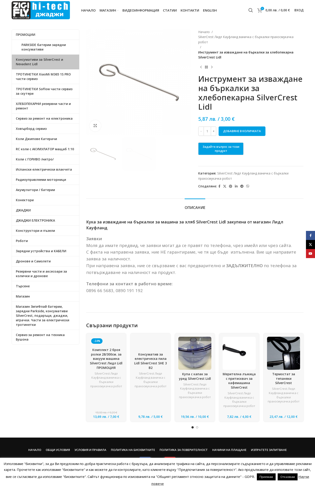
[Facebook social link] (219, 186)
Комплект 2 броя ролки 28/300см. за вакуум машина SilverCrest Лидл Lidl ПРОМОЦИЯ (106, 359)
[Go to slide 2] (197, 427)
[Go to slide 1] (192, 427)
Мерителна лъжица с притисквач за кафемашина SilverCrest (239, 381)
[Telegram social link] (242, 186)
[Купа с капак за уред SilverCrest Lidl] (194, 353)
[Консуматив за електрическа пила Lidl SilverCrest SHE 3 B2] (150, 343)
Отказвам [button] (287, 477)
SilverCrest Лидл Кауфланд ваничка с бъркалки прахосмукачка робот (246, 39)
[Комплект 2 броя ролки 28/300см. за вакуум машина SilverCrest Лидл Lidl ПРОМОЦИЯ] (106, 341)
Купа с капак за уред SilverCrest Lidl (195, 376)
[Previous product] (201, 67)
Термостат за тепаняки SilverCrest (283, 378)
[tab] (195, 205)
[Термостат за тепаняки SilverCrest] (283, 353)
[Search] (250, 10)
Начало (204, 32)
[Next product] (212, 67)
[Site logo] (41, 10)
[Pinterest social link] (231, 186)
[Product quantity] (207, 131)
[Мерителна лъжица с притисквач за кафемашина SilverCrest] (239, 353)
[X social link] (225, 186)
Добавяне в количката (242, 131)
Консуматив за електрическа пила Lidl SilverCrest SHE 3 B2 (150, 361)
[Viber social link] (248, 186)
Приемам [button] (266, 477)
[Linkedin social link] (236, 186)
